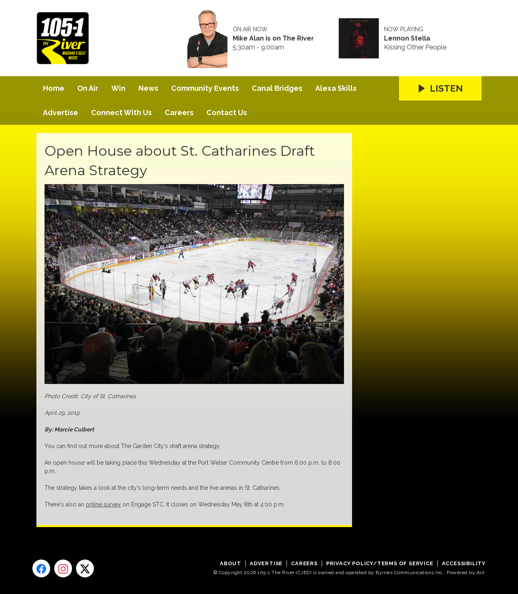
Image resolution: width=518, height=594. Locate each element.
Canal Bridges (277, 88)
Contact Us (226, 112)
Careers (179, 112)
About (230, 563)
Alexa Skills (336, 88)
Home (53, 88)
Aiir (480, 572)
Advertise (60, 112)
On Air (87, 88)
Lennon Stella (407, 38)
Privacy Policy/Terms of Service (379, 563)
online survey (103, 504)
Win (118, 88)
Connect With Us (121, 112)
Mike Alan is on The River (273, 38)
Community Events (205, 88)
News (148, 88)
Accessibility (464, 563)
